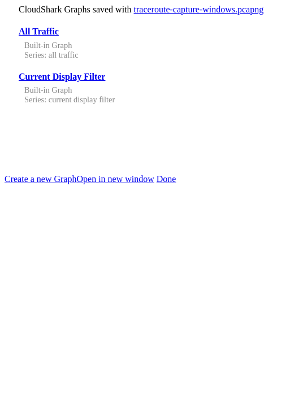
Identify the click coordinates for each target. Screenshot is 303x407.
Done (166, 179)
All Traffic (39, 31)
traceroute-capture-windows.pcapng (199, 9)
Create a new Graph (41, 179)
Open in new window (115, 179)
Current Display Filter (62, 76)
